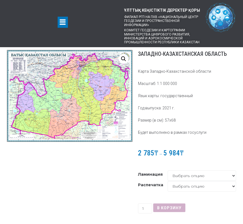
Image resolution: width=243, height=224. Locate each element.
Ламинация (150, 174)
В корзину (169, 208)
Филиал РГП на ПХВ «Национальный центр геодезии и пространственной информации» (161, 21)
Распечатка (150, 184)
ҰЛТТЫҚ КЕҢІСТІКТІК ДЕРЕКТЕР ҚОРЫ (162, 10)
